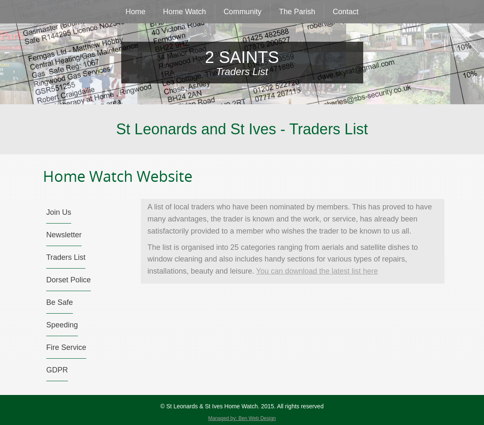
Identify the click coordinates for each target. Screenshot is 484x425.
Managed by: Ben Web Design (242, 418)
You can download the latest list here (317, 271)
